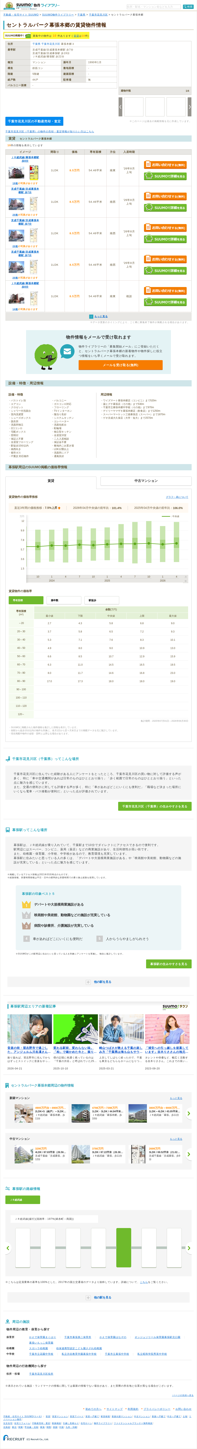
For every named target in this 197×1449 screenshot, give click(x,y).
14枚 (15, 309)
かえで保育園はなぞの (113, 1337)
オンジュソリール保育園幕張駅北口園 (157, 1337)
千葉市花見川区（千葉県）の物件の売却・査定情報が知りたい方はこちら (49, 131)
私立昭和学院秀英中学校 (152, 1353)
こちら (144, 1282)
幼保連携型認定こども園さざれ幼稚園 (79, 1348)
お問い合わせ (183, 1409)
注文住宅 (7, 1423)
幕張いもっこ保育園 (41, 1342)
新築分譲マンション (122, 1416)
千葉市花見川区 (98, 14)
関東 (20, 1427)
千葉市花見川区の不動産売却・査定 (34, 121)
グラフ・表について (177, 497)
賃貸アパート (77, 1416)
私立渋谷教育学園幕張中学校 (79, 1353)
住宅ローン (86, 1423)
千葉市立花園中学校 (41, 1353)
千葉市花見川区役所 (41, 1373)
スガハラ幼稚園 (38, 1348)
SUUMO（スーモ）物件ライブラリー (31, 6)
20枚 (15, 215)
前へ (8, 1248)
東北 (14, 1427)
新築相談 (56, 1423)
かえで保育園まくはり (42, 1337)
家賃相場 (105, 1416)
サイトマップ (115, 1409)
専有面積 (18, 600)
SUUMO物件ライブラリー (58, 14)
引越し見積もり (71, 1423)
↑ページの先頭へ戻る (183, 1395)
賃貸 (76, 35)
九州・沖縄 (71, 1427)
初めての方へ (93, 1409)
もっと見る (176, 1098)
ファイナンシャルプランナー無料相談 (133, 1423)
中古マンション (142, 1416)
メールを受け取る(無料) (120, 365)
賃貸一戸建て (92, 1416)
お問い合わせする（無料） (165, 164)
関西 (49, 1427)
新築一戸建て (159, 1416)
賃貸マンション (60, 1416)
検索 (190, 6)
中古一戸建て (174, 1416)
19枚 (15, 183)
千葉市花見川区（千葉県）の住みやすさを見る (154, 806)
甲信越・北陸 (31, 1427)
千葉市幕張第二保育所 (77, 1337)
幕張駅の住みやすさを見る (168, 964)
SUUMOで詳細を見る (165, 175)
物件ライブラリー (103, 1423)
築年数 (54, 600)
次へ (188, 1248)
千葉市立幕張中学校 (117, 1353)
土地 (185, 1416)
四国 (55, 1427)
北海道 (6, 1427)
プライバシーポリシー (157, 1409)
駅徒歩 (92, 600)
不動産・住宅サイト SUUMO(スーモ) (22, 1416)
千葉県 (81, 14)
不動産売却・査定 (41, 1423)
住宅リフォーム (22, 1423)
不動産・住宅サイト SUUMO (21, 14)
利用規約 (133, 1409)
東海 (42, 1427)
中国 (61, 1427)
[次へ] (188, 1113)
